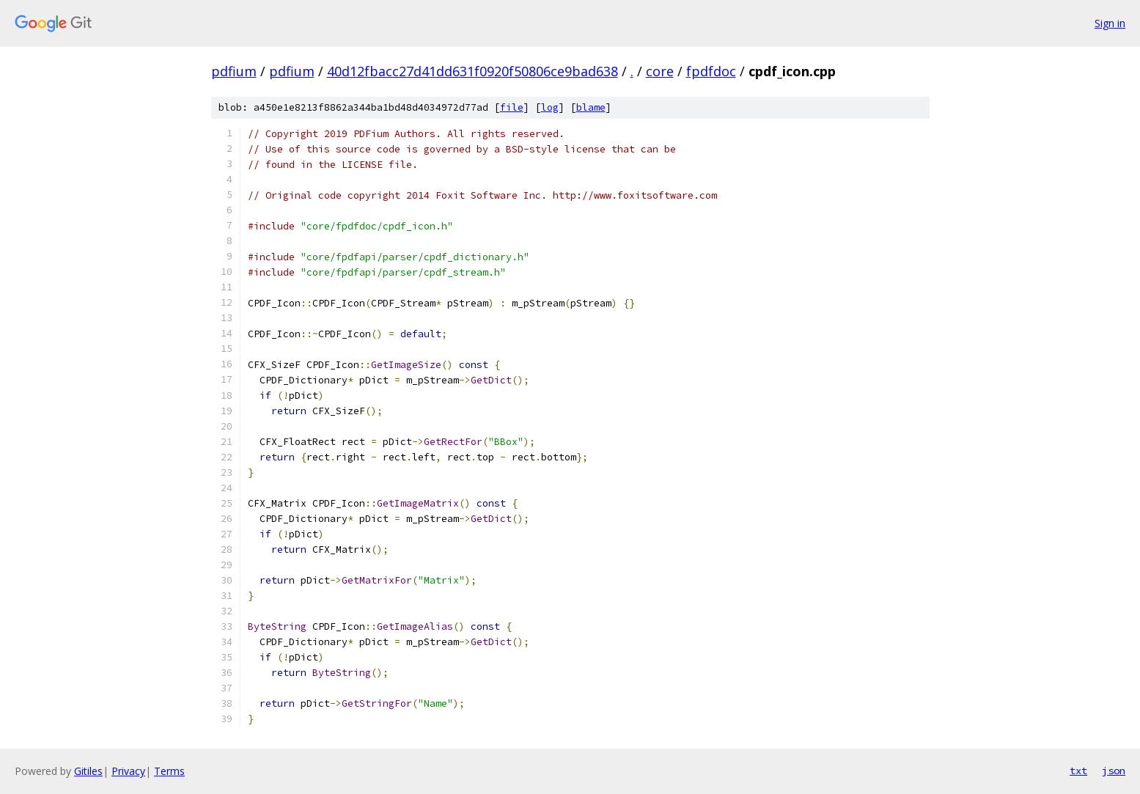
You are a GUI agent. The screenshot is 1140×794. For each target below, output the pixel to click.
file (511, 107)
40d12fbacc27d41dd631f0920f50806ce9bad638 (472, 71)
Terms (169, 771)
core (660, 71)
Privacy (128, 771)
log (550, 107)
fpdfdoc (711, 71)
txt (1078, 770)
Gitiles (88, 771)
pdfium (234, 71)
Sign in (1110, 23)
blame (591, 107)
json (1113, 770)
